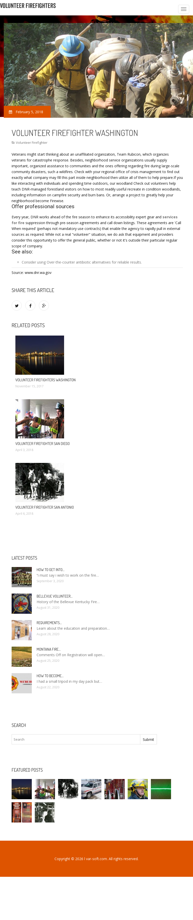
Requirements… (49, 622)
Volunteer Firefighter (31, 142)
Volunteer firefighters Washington (45, 380)
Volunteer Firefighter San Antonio (44, 507)
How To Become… (50, 675)
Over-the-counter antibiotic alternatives (79, 262)
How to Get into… (51, 569)
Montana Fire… (49, 649)
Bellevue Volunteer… (55, 596)
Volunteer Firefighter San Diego (42, 443)
